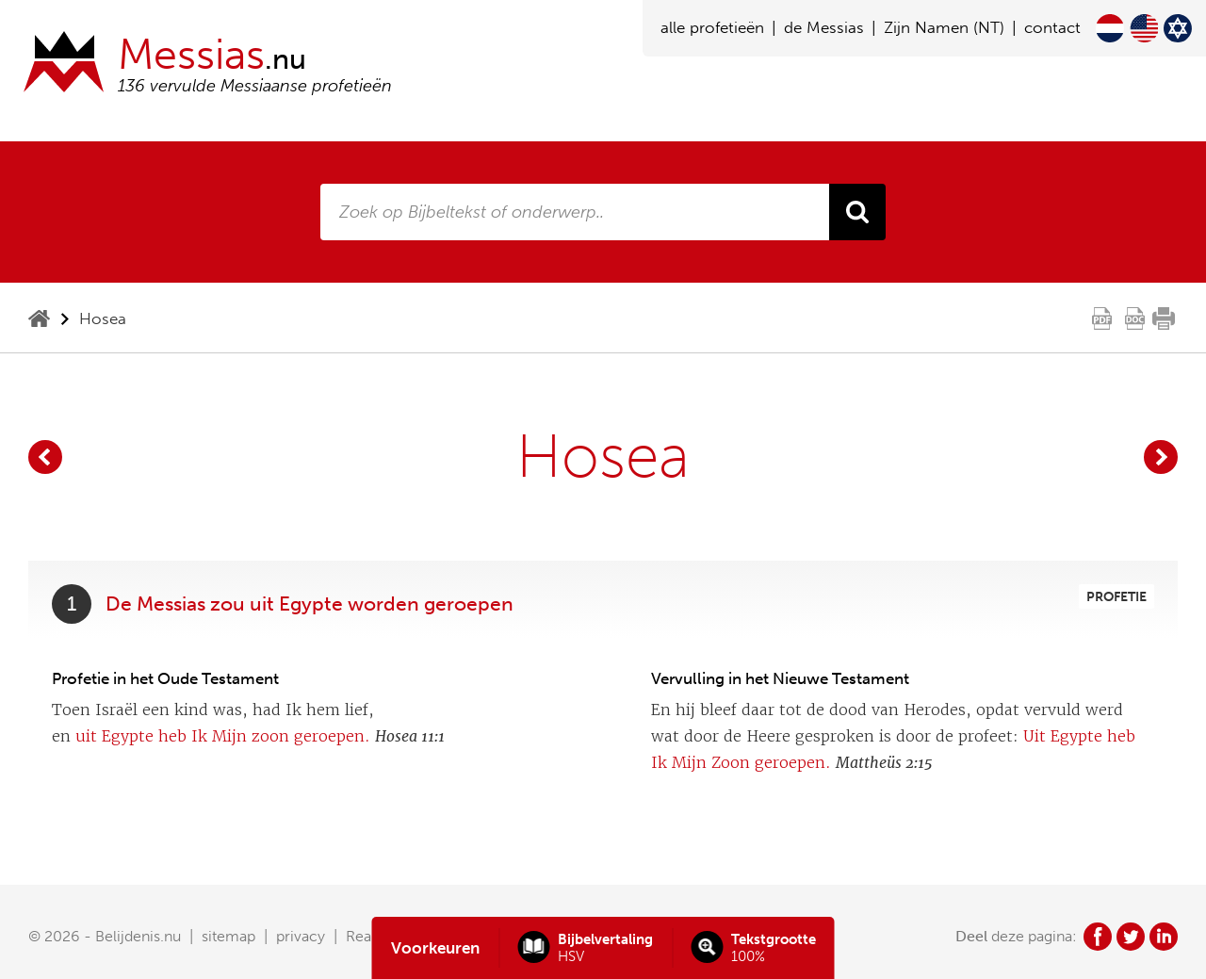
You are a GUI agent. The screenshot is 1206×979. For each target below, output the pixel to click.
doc (1135, 318)
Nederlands (1110, 28)
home (39, 318)
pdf (1102, 318)
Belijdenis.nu (138, 936)
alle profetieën (712, 27)
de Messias (824, 27)
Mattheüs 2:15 (884, 763)
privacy (300, 936)
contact (1052, 27)
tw (1130, 936)
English (1144, 28)
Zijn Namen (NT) (944, 27)
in (1163, 936)
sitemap (228, 936)
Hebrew (1178, 28)
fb (1098, 936)
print (1163, 318)
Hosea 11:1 (410, 736)
